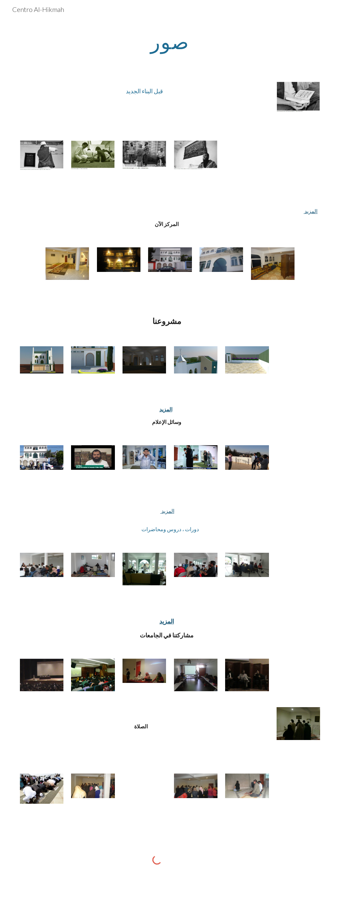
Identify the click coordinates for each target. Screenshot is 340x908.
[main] (170, 41)
